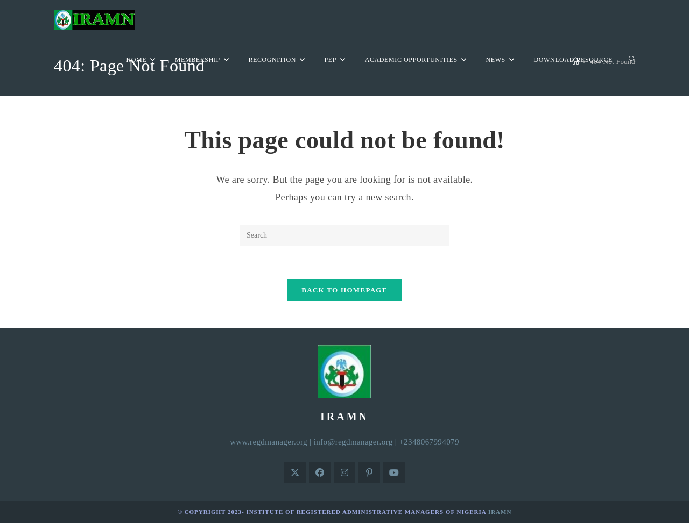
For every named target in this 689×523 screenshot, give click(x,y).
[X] (295, 472)
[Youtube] (394, 472)
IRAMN (500, 511)
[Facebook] (320, 472)
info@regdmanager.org (353, 442)
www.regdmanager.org (268, 442)
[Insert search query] (344, 235)
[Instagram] (344, 472)
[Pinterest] (369, 472)
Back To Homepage (344, 290)
